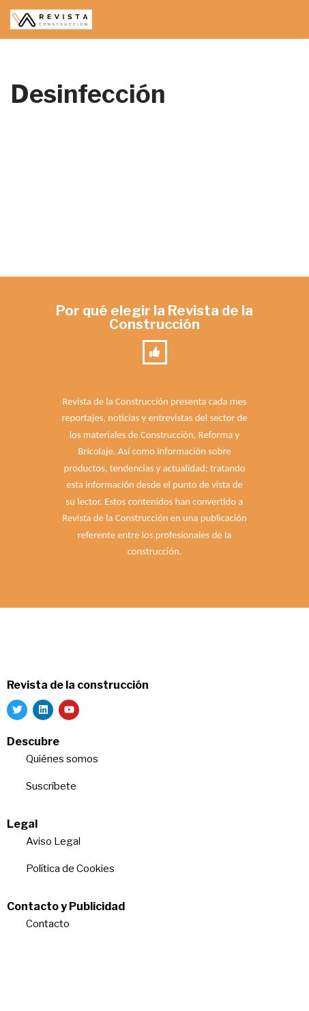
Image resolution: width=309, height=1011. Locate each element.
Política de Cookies (70, 868)
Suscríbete (52, 786)
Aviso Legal (53, 841)
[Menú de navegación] (283, 19)
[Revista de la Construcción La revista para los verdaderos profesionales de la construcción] (51, 19)
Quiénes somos (62, 759)
